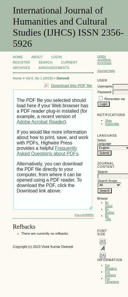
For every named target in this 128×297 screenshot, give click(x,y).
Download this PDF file (71, 85)
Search (45, 62)
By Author (109, 211)
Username (105, 86)
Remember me (115, 99)
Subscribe (112, 124)
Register (21, 62)
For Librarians (112, 280)
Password (104, 92)
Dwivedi (62, 78)
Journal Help (106, 71)
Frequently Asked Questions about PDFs (47, 151)
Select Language (104, 142)
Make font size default (103, 248)
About (37, 57)
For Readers (111, 267)
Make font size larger (103, 254)
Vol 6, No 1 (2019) (39, 78)
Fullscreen (84, 214)
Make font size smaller (103, 241)
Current (69, 62)
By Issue (109, 204)
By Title (108, 217)
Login (56, 57)
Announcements (53, 68)
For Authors (110, 273)
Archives (21, 68)
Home (18, 57)
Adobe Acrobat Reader (40, 121)
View (108, 120)
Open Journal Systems (104, 59)
